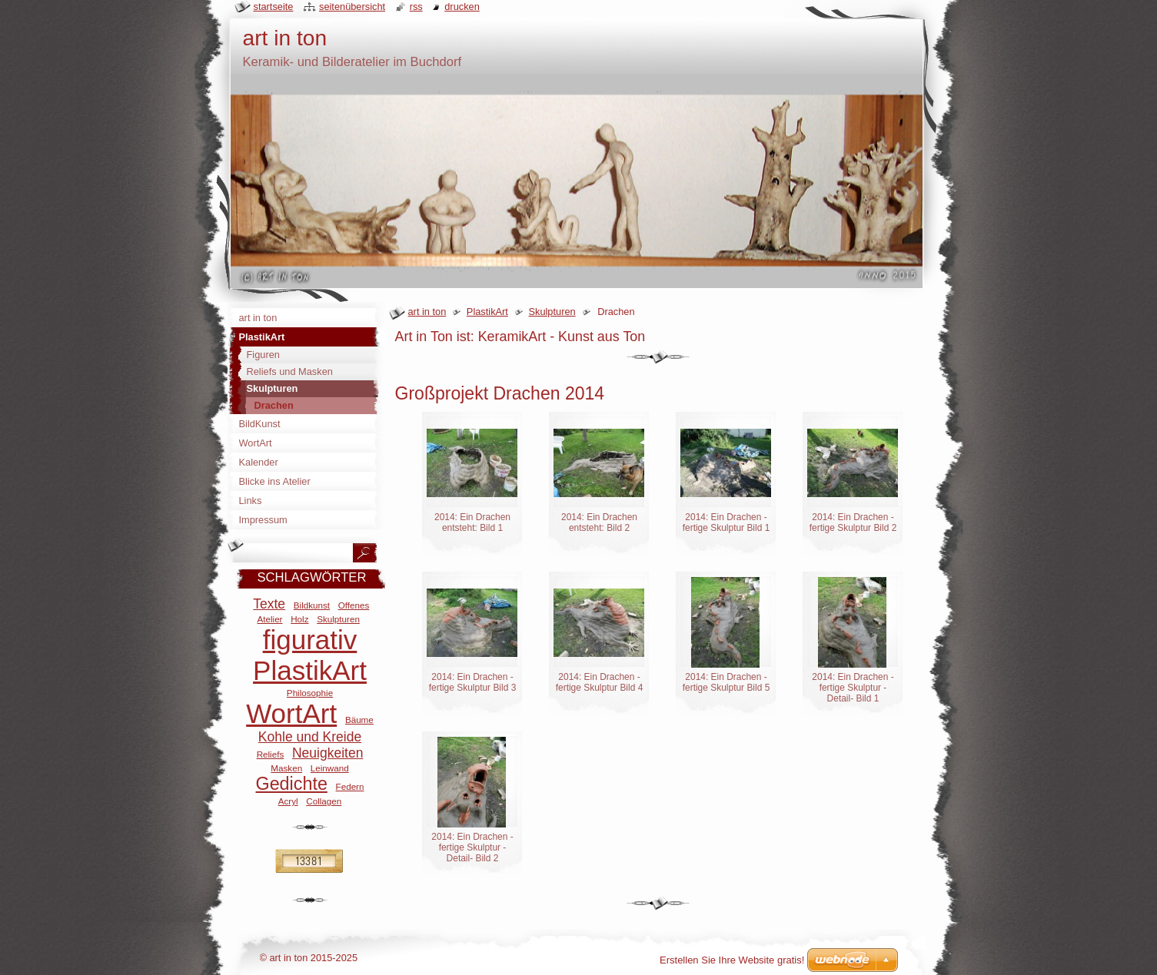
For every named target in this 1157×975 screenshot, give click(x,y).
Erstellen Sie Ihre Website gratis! (732, 960)
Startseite (274, 6)
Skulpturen (551, 311)
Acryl (288, 801)
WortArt (291, 713)
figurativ (310, 640)
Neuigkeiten (327, 753)
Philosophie (310, 693)
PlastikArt (487, 311)
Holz (299, 619)
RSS (416, 6)
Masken (286, 768)
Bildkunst (312, 605)
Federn (350, 786)
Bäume (359, 720)
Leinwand (330, 768)
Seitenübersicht (352, 6)
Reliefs (270, 754)
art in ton (427, 311)
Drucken (462, 6)
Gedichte (291, 784)
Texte (269, 604)
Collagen (323, 801)
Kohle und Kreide (309, 737)
